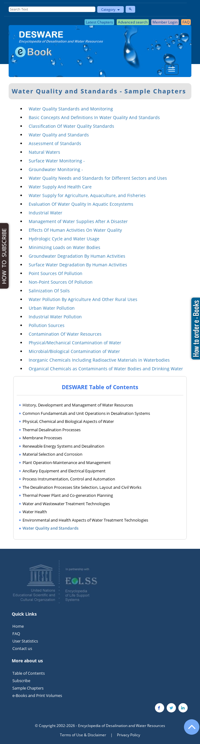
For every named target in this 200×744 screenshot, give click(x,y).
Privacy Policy (128, 735)
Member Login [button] (164, 22)
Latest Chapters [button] (99, 22)
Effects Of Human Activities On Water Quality (75, 230)
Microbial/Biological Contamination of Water (74, 351)
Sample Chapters (28, 688)
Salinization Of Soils (49, 291)
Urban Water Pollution (52, 308)
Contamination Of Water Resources (65, 334)
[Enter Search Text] (52, 9)
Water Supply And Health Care (60, 187)
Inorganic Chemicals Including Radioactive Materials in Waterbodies (99, 360)
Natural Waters (44, 152)
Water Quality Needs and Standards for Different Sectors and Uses (98, 178)
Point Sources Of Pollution (55, 273)
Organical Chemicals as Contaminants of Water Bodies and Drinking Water (106, 369)
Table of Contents (28, 673)
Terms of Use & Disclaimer (83, 735)
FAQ (16, 633)
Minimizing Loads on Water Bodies (64, 247)
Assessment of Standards (55, 143)
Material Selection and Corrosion (52, 454)
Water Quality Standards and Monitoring (71, 109)
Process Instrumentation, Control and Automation (69, 479)
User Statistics (25, 641)
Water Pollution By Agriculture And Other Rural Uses (83, 299)
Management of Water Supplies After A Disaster (78, 221)
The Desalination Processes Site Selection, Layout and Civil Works (82, 487)
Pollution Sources (47, 325)
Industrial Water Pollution (55, 317)
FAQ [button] (186, 22)
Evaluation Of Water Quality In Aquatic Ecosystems (81, 204)
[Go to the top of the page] (189, 730)
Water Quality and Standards (59, 135)
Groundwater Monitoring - (56, 169)
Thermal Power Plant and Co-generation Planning (68, 495)
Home (18, 626)
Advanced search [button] (133, 22)
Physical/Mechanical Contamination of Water (75, 343)
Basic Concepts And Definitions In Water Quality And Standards (94, 117)
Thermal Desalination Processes (52, 429)
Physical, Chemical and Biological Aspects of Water (68, 421)
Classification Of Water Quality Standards (71, 126)
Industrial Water (45, 213)
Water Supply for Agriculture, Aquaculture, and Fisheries (87, 195)
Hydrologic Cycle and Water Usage (64, 239)
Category (110, 9)
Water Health (35, 511)
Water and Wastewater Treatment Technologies (66, 503)
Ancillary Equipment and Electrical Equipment (64, 471)
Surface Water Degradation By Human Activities (78, 265)
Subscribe (21, 680)
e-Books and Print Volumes (37, 695)
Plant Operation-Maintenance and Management (67, 462)
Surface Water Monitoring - (57, 161)
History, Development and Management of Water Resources (78, 405)
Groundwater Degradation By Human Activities (77, 256)
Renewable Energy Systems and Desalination (63, 446)
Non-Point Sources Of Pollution (61, 282)
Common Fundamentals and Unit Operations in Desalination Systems (86, 413)
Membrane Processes (42, 438)
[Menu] (171, 69)
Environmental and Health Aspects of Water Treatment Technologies (85, 520)
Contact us (22, 648)
